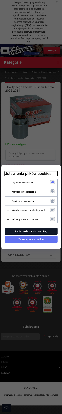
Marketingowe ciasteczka (24, 192)
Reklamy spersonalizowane (25, 219)
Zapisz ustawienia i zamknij (31, 231)
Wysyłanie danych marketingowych (28, 210)
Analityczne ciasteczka (23, 201)
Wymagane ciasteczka (23, 182)
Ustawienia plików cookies (28, 173)
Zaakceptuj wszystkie (30, 239)
